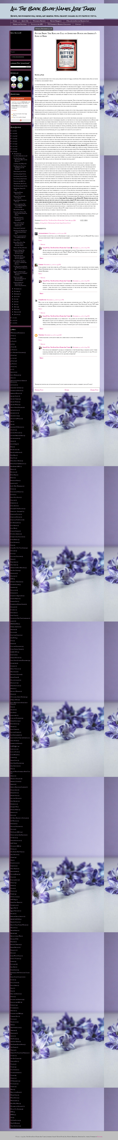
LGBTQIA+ (14, 746)
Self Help (13, 967)
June (15, 302)
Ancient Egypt (14, 396)
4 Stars (41, 223)
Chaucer (13, 500)
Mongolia (13, 812)
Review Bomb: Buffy (19, 209)
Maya (12, 769)
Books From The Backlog (17, 463)
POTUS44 (13, 899)
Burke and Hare (15, 480)
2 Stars (12, 347)
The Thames (14, 1047)
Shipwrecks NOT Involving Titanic (20, 973)
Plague (12, 877)
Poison (12, 888)
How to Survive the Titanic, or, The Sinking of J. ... (19, 224)
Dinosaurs (13, 573)
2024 (13, 136)
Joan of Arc (14, 715)
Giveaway (13, 666)
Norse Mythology (15, 840)
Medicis (13, 776)
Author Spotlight (16, 433)
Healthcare (14, 672)
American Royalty (15, 393)
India (12, 707)
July (15, 299)
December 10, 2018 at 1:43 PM (52, 265)
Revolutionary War (16, 936)
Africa (12, 378)
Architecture (14, 416)
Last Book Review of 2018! (20, 156)
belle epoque (14, 444)
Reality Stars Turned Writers (19, 925)
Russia (12, 953)
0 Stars (12, 335)
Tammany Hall (14, 1016)
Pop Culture (14, 897)
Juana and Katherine (16, 718)
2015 (13, 323)
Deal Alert (14, 565)
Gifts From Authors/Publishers (19, 660)
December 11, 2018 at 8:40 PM (81, 347)
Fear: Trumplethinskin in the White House (20, 236)
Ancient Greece (15, 399)
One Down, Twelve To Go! (19, 189)
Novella (13, 849)
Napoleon (13, 824)
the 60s (12, 1036)
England (13, 607)
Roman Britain (15, 947)
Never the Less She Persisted (18, 835)
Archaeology (14, 413)
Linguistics (14, 749)
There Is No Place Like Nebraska (19, 1053)
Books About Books (16, 461)
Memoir (13, 784)
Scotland (13, 964)
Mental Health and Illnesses (18, 787)
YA (11, 1117)
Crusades (13, 551)
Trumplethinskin (15, 1072)
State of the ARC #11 (19, 181)
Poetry (12, 885)
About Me (25, 21)
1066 (12, 344)
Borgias (13, 469)
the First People (15, 1041)
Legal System (14, 740)
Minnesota (13, 804)
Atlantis (13, 430)
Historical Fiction (16, 674)
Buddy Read (14, 475)
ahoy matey (13, 385)
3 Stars (12, 355)
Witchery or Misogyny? (17, 1106)
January (16, 314)
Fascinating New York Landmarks (20, 618)
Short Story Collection (17, 977)
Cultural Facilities (16, 556)
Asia (12, 424)
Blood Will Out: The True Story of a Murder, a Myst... (19, 244)
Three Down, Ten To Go (20, 183)
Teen (12, 1025)
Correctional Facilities (17, 537)
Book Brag (13, 455)
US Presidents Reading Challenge (59, 24)
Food (12, 641)
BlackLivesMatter (16, 452)
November (17, 289)
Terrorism (13, 1033)
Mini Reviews (14, 801)
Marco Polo (17, 240)
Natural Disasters (16, 826)
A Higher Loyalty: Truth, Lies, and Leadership (19, 219)
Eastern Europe (15, 584)
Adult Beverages (49, 223)
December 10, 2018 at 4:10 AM (57, 233)
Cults (12, 553)
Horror (13, 688)
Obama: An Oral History (20, 248)
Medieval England (15, 779)
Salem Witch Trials (16, 956)
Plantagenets (14, 880)
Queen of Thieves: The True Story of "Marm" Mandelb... (20, 273)
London (13, 757)
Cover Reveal (14, 539)
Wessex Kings (14, 1095)
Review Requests (55, 21)
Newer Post (39, 390)
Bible (12, 447)
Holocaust (14, 683)
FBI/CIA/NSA (14, 624)
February (16, 312)
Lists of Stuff (14, 752)
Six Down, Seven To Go (20, 174)
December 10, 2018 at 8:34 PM (81, 316)
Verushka (41, 335)
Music (12, 815)
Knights (13, 726)
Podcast (13, 883)
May (15, 304)
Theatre (13, 1050)
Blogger (99, 1137)
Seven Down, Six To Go (20, 171)
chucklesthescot (43, 233)
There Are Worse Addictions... (18, 193)
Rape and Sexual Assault (17, 916)
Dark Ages (13, 562)
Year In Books (14, 1123)
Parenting (13, 866)
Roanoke (13, 942)
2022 (13, 141)
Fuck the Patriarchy (16, 646)
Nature (13, 829)
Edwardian (13, 593)
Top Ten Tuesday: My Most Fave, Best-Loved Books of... (20, 160)
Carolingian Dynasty (16, 492)
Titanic (13, 1055)
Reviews (13, 933)
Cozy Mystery (14, 542)
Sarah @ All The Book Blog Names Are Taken (56, 248)
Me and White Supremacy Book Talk (20, 771)
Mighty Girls (14, 795)
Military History (15, 798)
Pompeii (13, 894)
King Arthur (14, 724)
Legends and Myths (16, 743)
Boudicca (13, 472)
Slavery (13, 980)
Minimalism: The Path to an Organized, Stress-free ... (20, 232)
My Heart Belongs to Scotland (19, 818)
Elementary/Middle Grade (18, 604)
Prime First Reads (15, 902)
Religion (13, 928)
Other (12, 857)
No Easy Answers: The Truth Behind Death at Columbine (20, 205)
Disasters (13, 576)
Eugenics (13, 610)
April (15, 307)
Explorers (13, 613)
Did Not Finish (15, 570)
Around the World (16, 419)
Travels (13, 1067)
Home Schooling (15, 686)
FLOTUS (13, 638)
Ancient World (15, 404)
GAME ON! (14, 652)
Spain (12, 991)
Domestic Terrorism (16, 582)
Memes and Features (19, 24)
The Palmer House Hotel (17, 1044)
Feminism (13, 629)
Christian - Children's (17, 511)
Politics (13, 891)
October (16, 291)
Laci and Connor (15, 732)
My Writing (14, 821)
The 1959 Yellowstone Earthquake (19, 197)
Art (12, 421)
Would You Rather (16, 1109)
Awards (12, 441)
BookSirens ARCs (15, 466)
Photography (14, 871)
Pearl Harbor (14, 868)
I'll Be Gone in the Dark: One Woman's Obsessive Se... (20, 268)
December (16, 154)
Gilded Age (58, 223)
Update (12, 1078)
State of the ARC (37, 24)
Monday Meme (14, 809)
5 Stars (12, 366)
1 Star (12, 338)
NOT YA (13, 843)
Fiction (13, 632)
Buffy (12, 478)
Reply (40, 240)
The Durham (14, 1039)
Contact (78, 24)
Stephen (40, 265)
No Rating (13, 838)
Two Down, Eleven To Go (20, 186)
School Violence (15, 958)
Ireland (13, 710)
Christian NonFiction (17, 520)
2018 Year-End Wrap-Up (20, 164)
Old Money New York (16, 852)
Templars (13, 1030)
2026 (13, 131)
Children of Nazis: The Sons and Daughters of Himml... (20, 213)
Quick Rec (13, 908)
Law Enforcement (15, 735)
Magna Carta (14, 760)
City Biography (15, 523)
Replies (43, 244)
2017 (13, 318)
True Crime (14, 1070)
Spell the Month (15, 994)
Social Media (14, 985)
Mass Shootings (15, 766)
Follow (13, 52)
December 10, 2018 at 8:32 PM (81, 281)
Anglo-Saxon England (17, 407)
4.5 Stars (13, 364)
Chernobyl (13, 503)
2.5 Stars (13, 350)
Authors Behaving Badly (17, 435)
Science (13, 961)
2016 (13, 320)
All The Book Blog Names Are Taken (52, 8)
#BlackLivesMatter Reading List (77, 21)
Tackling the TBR (16, 1013)
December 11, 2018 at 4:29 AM (53, 335)
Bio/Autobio (14, 449)
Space (12, 988)
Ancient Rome (14, 402)
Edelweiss (13, 587)
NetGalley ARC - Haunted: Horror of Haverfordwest (20, 278)
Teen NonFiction (15, 1027)
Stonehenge (14, 1008)
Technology (14, 1022)
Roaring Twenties (15, 944)
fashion (13, 621)
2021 (13, 144)
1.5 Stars (13, 341)
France (12, 643)
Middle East (14, 793)
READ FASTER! (15, 919)
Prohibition (14, 905)
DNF (12, 579)
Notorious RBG (15, 846)
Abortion (13, 372)
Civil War (13, 528)
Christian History (16, 517)
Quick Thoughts (15, 911)
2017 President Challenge (17, 352)
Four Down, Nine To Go (20, 179)
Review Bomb (14, 930)
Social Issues (14, 982)
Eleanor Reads (14, 598)
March (16, 309)
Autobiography (15, 438)
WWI (12, 1112)
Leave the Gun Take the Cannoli (19, 738)
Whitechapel (14, 1100)
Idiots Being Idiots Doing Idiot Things (19, 703)
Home (15, 21)
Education (13, 590)
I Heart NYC (14, 700)
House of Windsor (15, 691)
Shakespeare (14, 970)
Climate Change (15, 531)
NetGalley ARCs (15, 832)
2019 (13, 149)
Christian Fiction (15, 514)
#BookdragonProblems (17, 333)
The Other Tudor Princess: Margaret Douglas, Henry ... (19, 257)
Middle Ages (14, 790)
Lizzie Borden (14, 755)
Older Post (94, 390)
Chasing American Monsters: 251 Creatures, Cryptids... (20, 284)
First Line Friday (15, 635)
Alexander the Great (16, 388)
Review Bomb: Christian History (20, 201)
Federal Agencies (15, 627)
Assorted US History (16, 427)
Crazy (12, 545)
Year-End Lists (15, 1126)
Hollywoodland (15, 680)
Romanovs (13, 950)
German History (15, 657)
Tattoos (13, 1019)
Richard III (14, 939)
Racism (12, 913)
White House (14, 1098)
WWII (12, 1115)
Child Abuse (14, 506)
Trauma (13, 1064)
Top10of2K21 (14, 1061)
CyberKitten (42, 300)
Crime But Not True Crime (18, 548)
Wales (12, 1089)
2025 (13, 133)
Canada (12, 489)
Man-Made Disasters (16, 763)
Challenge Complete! (19, 228)
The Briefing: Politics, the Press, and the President (20, 167)
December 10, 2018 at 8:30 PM (81, 248)
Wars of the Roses (15, 1092)
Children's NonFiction (17, 508)
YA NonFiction (15, 1120)
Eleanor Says (14, 601)
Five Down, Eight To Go (20, 176)
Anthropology (14, 410)
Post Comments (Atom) (71, 396)
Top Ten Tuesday (15, 1058)
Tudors (13, 1075)
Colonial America (15, 534)
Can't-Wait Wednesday (17, 486)
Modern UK (14, 807)
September (17, 294)
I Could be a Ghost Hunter (18, 697)
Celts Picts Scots (15, 497)
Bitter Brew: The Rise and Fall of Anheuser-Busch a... (20, 262)
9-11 (12, 369)
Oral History (14, 854)
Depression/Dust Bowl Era (18, 568)
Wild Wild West (15, 1103)
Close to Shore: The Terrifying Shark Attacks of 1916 (19, 251)
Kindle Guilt (67, 223)
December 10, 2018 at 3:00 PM (55, 300)
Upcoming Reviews (39, 21)
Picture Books (14, 874)
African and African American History (19, 381)
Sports (12, 996)
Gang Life (13, 655)
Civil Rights (14, 525)
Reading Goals (14, 922)
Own (12, 860)
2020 (13, 146)
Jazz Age (13, 712)
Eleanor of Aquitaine (16, 596)
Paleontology (14, 863)
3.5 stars (13, 358)
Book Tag (13, 458)
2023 (13, 138)
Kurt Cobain (14, 729)
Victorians (13, 1084)
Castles (13, 494)
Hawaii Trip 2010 (15, 669)
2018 (13, 151)
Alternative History (16, 390)
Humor (13, 694)
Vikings (13, 1086)
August (16, 296)
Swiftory (13, 1011)
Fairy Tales (14, 615)
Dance (12, 559)
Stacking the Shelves (16, 999)
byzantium (13, 483)
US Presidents (14, 1081)
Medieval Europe (15, 781)
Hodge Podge (14, 677)
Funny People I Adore (16, 649)
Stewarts (13, 1005)
